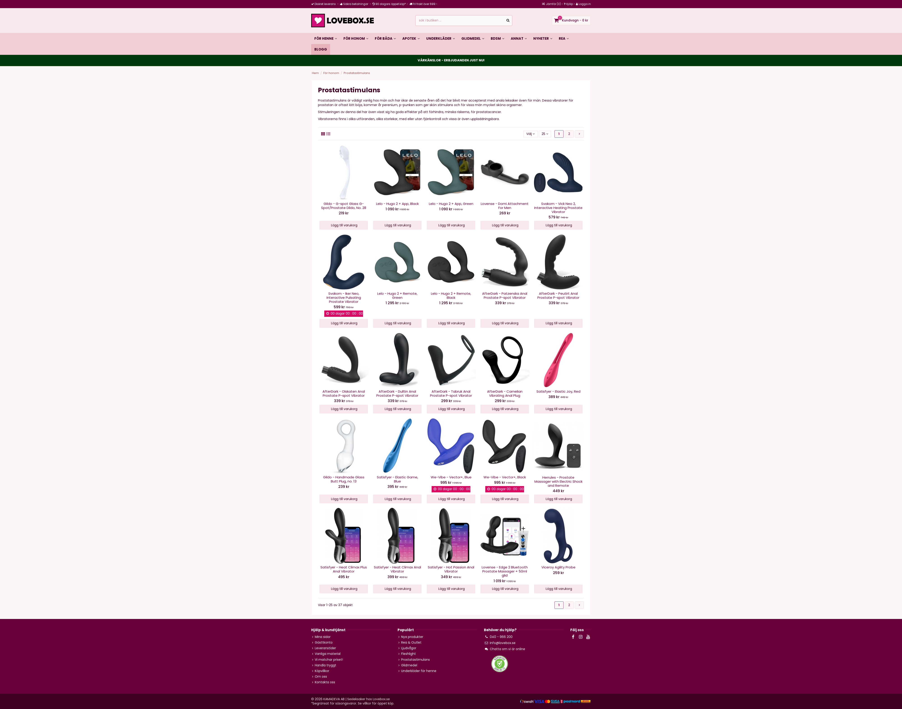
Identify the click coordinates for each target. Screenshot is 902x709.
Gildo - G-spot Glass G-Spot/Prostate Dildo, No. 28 (343, 205)
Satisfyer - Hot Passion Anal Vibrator (451, 569)
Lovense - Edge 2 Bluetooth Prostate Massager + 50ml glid (505, 571)
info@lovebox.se (502, 643)
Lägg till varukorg (343, 225)
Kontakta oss (325, 682)
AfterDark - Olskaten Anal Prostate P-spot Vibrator (343, 393)
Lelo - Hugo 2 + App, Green (451, 203)
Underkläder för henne (418, 671)
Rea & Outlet (411, 642)
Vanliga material (328, 654)
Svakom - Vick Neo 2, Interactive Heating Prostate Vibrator (558, 207)
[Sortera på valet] (530, 134)
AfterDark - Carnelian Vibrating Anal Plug (504, 393)
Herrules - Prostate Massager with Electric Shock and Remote (558, 481)
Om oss (321, 676)
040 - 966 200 (501, 637)
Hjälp (569, 4)
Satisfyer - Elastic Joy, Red (558, 391)
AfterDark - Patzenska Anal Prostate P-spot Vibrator (504, 295)
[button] (385, 38)
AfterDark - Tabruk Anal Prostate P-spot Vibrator (451, 393)
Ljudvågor (408, 648)
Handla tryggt (325, 665)
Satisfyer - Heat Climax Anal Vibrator (397, 569)
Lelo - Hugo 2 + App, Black (397, 203)
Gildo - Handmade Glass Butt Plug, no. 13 (343, 479)
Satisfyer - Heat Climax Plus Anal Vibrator (343, 569)
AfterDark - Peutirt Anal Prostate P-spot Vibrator (558, 295)
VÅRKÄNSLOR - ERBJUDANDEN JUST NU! (451, 60)
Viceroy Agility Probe (558, 567)
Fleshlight (408, 654)
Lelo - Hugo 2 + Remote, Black (451, 295)
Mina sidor (323, 637)
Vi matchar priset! (329, 660)
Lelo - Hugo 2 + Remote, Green (397, 295)
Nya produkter (412, 637)
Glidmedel (409, 665)
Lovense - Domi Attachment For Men (505, 205)
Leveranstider (325, 648)
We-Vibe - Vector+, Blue (451, 477)
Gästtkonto (324, 642)
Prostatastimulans (415, 660)
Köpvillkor (322, 671)
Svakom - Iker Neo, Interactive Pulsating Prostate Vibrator (344, 297)
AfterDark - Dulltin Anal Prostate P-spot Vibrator (397, 393)
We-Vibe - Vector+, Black (504, 477)
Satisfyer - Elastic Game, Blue (397, 479)
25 (545, 134)
